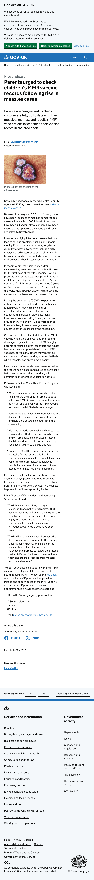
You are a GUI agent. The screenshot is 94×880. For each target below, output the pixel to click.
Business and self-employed (20, 740)
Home (7, 65)
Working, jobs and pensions (19, 823)
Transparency (72, 774)
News (67, 738)
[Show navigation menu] (74, 57)
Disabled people (13, 766)
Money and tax (12, 804)
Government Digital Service (19, 856)
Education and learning (17, 779)
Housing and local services (19, 798)
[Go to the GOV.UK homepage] (15, 57)
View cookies (81, 46)
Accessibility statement (17, 844)
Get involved (71, 791)
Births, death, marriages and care (23, 734)
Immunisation (82, 65)
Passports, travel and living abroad (24, 810)
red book (51, 574)
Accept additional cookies (21, 45)
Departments (71, 732)
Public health (45, 65)
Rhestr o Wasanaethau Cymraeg (22, 852)
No (45, 693)
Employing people (14, 785)
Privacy (17, 839)
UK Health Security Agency (24, 141)
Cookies (28, 839)
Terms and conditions (16, 848)
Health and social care (24, 65)
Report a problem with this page (72, 693)
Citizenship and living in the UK (21, 753)
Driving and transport (16, 772)
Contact (38, 844)
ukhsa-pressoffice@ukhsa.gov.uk (32, 615)
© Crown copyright (79, 871)
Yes (33, 693)
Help (7, 839)
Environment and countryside (21, 791)
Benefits (9, 728)
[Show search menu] (85, 57)
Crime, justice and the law (19, 759)
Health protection (63, 65)
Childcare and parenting (18, 747)
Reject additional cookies (55, 45)
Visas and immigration (16, 817)
